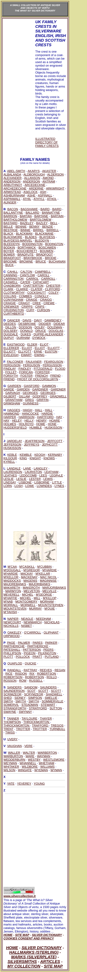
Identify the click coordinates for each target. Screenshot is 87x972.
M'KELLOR (10, 577)
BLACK (8, 233)
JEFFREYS (31, 444)
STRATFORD (38, 708)
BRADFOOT (44, 254)
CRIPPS (27, 306)
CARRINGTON (13, 278)
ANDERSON (11, 181)
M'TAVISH (10, 612)
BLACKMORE (12, 237)
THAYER (46, 718)
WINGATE (25, 770)
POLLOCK (23, 656)
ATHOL (52, 199)
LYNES (59, 486)
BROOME (10, 261)
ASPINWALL (11, 199)
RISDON (21, 673)
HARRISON (26, 417)
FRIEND (9, 379)
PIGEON (29, 653)
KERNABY (55, 454)
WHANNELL (28, 763)
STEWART (48, 704)
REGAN (60, 670)
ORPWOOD (11, 636)
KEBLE (12, 454)
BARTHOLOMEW (15, 219)
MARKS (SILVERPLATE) (33, 957)
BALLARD (32, 212)
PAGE (11, 642)
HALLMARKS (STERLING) (33, 952)
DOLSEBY (10, 330)
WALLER (14, 752)
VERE (28, 746)
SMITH (8, 701)
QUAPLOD (14, 663)
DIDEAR (59, 323)
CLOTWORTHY (14, 292)
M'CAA (12, 566)
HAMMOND (11, 413)
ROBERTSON (46, 673)
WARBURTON (13, 756)
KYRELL (9, 461)
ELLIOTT (54, 348)
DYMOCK (38, 337)
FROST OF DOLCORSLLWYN (37, 379)
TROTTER (23, 729)
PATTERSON (32, 649)
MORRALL (10, 605)
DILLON (10, 327)
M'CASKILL (27, 566)
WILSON (9, 770)
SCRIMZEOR (12, 694)
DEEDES (9, 323)
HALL (38, 410)
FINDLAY (9, 368)
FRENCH (41, 375)
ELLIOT (27, 348)
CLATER (36, 289)
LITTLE (57, 482)
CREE (37, 303)
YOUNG (39, 783)
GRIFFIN (42, 400)
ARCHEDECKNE (14, 188)
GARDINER (40, 389)
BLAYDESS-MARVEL (17, 240)
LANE (27, 468)
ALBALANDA (12, 174)
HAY (59, 417)
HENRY (41, 420)
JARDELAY (14, 441)
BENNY (34, 226)
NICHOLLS (10, 625)
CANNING (10, 275)
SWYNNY (25, 711)
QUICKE (30, 663)
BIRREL (38, 230)
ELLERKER (11, 348)
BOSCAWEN (47, 247)
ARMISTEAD (12, 192)
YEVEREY (24, 783)
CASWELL (10, 282)
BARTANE (41, 216)
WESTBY (34, 759)
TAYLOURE (29, 718)
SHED (7, 697)
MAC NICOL (48, 577)
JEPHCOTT (50, 444)
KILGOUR (10, 458)
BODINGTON (54, 244)
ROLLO (52, 677)
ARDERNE (36, 188)
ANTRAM (48, 181)
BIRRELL (52, 230)
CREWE (49, 303)
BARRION (10, 216)
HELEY (17, 420)
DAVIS (27, 320)
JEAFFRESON (34, 441)
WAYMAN (43, 756)
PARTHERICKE (37, 646)
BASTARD (10, 223)
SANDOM (30, 687)
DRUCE (40, 330)
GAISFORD (31, 386)
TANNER (13, 718)
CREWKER (11, 306)
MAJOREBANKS (14, 584)
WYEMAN (41, 770)
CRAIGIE (9, 303)
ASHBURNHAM (14, 195)
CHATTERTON (33, 285)
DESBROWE (27, 323)
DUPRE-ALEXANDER (48, 334)
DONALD (26, 330)
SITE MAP (53, 966)
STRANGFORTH (14, 708)
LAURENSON (12, 472)
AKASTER (49, 171)
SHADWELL (54, 694)
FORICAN (26, 372)
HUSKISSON (53, 427)
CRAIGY (24, 303)
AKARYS (34, 171)
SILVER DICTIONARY (42, 947)
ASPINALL (45, 195)
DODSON (25, 327)
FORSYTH (10, 375)
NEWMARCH (33, 622)
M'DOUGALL (12, 570)
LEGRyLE (56, 475)
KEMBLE (26, 454)
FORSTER (42, 372)
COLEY (53, 292)
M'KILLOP (49, 598)
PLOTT (8, 656)
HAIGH (27, 410)
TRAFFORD (40, 725)
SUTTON (56, 708)
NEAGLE (27, 618)
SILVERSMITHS (22, 961)
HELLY (29, 420)
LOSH (18, 486)
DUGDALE (10, 334)
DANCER (13, 320)
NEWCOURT (12, 622)
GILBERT (9, 396)
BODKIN (9, 247)
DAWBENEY (52, 320)
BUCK (9, 265)
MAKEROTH (31, 587)
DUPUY (8, 337)
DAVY (38, 320)
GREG (29, 400)
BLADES (31, 237)
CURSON (43, 310)
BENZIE (47, 226)
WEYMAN (10, 763)
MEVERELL (11, 594)
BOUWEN (46, 251)
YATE (10, 783)
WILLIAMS (47, 766)
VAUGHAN (14, 746)
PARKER (51, 642)
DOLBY (40, 327)
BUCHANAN (57, 261)
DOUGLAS (56, 330)
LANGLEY (40, 468)
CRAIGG (46, 299)
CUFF (30, 310)
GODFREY (40, 396)
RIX (31, 673)
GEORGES (30, 393)
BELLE (8, 226)
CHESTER (53, 285)
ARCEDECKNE (35, 185)
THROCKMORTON (36, 722)
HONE (52, 424)
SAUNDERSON (14, 691)
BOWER (9, 254)
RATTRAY (30, 670)
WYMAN (56, 770)
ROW (22, 680)
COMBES (25, 296)
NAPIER (12, 618)
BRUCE (41, 261)
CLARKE (22, 289)
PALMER (24, 642)
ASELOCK (30, 192)
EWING (39, 355)
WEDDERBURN (14, 759)
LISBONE (25, 482)
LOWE (29, 486)
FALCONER (15, 361)
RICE (8, 673)
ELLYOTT (24, 351)
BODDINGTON (32, 244)
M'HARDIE (49, 570)
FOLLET (11, 372)
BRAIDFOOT (12, 258)
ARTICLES (50, 961)
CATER (25, 282)
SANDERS (14, 687)
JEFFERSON (12, 444)
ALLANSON (32, 178)
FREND (55, 375)
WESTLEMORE (53, 759)
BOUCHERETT (27, 251)
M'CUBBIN (44, 566)
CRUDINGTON (13, 310)
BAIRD (45, 209)
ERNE (38, 351)
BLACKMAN (24, 233)
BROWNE (26, 261)
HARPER (9, 417)
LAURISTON (33, 472)
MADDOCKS (12, 580)
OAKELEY (14, 632)
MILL (37, 598)
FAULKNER (34, 361)
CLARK (8, 289)
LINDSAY (9, 482)
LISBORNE (41, 482)
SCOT (31, 691)
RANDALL (14, 670)
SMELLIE (51, 697)
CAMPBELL (43, 271)
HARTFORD (45, 417)
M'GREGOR (31, 570)
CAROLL (43, 275)
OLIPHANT (51, 632)
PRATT (37, 656)
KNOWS (49, 458)
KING (23, 458)
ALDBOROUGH (34, 174)
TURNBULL (57, 729)
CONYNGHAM (13, 299)
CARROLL (48, 278)
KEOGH (39, 454)
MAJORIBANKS (39, 584)
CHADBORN (12, 285)
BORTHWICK (27, 247)
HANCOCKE (30, 413)
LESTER (35, 479)
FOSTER (26, 375)
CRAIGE (31, 299)
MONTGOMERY (26, 601)
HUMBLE (35, 427)
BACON (12, 209)
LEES (43, 475)
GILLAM (24, 396)
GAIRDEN (14, 386)
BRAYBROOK (33, 258)
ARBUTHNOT (12, 185)
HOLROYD (26, 424)
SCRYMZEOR (33, 694)
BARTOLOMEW (40, 219)
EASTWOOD (16, 344)
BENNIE (21, 226)
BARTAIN (57, 216)
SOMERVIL (11, 704)
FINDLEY (24, 368)
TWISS (10, 732)
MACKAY (27, 573)
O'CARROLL (32, 632)
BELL (53, 223)
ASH (43, 192)
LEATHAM (51, 472)
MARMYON (13, 591)
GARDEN (23, 389)
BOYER (8, 251)
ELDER (32, 344)
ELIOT (44, 344)
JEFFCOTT (54, 441)
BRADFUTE (25, 254)
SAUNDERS (48, 687)
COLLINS (9, 296)
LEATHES (10, 475)
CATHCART (41, 282)
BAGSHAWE (29, 209)
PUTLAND (52, 656)
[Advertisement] (19, 83)
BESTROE (10, 230)
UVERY (12, 739)
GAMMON (49, 386)
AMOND (48, 178)
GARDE (8, 389)
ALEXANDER (12, 178)
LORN (7, 486)
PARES (38, 642)
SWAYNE (9, 711)
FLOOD (60, 368)
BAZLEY (42, 223)
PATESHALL (11, 649)
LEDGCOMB (28, 475)
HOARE (54, 420)
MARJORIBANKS (54, 587)
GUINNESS (30, 403)
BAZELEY (27, 223)
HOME (40, 424)
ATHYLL (39, 199)
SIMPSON (35, 697)
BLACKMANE (44, 233)
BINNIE (25, 230)
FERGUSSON (52, 365)
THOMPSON (12, 722)
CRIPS (39, 306)
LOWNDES (44, 486)
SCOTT (43, 691)
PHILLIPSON (12, 653)
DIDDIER (45, 323)
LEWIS (48, 479)
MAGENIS (30, 580)
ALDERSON (55, 174)
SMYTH (20, 701)
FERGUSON (11, 365)
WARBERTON (47, 752)
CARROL (32, 278)
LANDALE (14, 468)
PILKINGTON (47, 653)
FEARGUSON (53, 361)
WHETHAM (46, 763)
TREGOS (57, 725)
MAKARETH (11, 587)
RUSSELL (36, 680)
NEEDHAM (43, 618)
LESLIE (8, 479)
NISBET (26, 625)
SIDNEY (20, 697)
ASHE (31, 195)
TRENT (8, 729)
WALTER (29, 752)
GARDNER (58, 389)
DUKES (26, 334)
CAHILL (12, 271)
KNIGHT (35, 458)
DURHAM (23, 337)
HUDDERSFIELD (15, 427)
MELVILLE (49, 591)
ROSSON (9, 680)
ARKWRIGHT (55, 188)
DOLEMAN (54, 327)
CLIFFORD (52, 289)
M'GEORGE (44, 594)
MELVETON (32, 591)
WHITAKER (11, 766)
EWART (26, 355)
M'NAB (8, 601)
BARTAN (26, 216)
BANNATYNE (51, 212)
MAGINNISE (48, 580)
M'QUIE (49, 608)
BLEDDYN (42, 240)
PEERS (48, 649)
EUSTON (51, 351)
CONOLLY (42, 296)
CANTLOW (27, 275)
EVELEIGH (10, 355)
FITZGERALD (43, 368)
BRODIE (50, 258)
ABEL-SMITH (16, 171)
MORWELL (27, 605)
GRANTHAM (13, 400)
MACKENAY (29, 577)
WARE (30, 756)
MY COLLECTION (23, 966)
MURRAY (35, 608)
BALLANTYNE (13, 212)
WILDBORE (30, 766)
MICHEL (27, 594)
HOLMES (9, 424)
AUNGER (9, 202)
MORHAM (47, 601)
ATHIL (27, 199)
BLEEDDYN (11, 244)
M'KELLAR (43, 573)
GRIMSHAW (11, 403)
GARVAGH (12, 393)
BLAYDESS (47, 237)
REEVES (46, 670)
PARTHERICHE (14, 646)
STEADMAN (29, 704)
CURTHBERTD (13, 313)
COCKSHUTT (36, 292)
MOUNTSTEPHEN (50, 605)
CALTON (26, 271)
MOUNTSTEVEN (14, 608)
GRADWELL (58, 396)
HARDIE (47, 413)
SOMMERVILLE (52, 701)
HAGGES (13, 410)
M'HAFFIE (10, 598)
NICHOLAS (52, 622)
